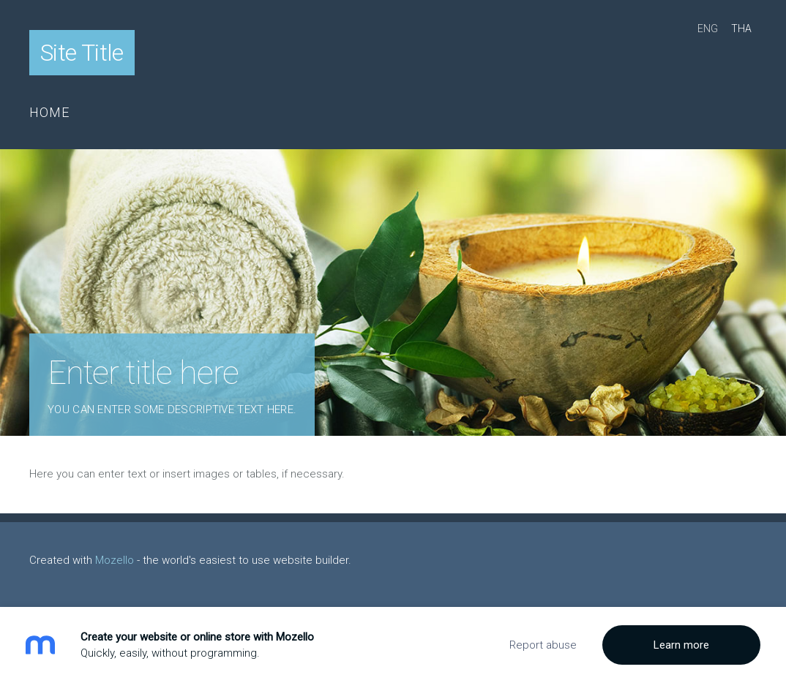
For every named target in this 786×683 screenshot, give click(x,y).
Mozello (114, 560)
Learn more (681, 645)
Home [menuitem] (49, 112)
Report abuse (543, 645)
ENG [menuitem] (707, 28)
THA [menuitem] (741, 28)
